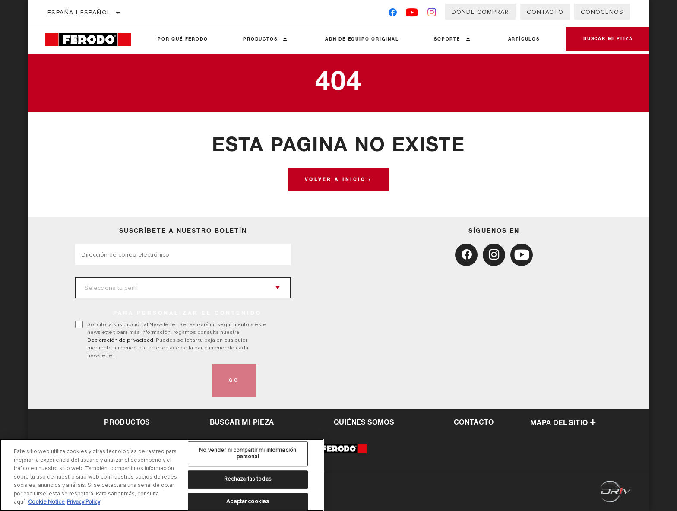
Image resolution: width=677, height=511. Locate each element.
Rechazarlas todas (248, 479)
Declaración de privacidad (120, 339)
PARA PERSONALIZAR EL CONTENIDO (187, 313)
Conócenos (602, 12)
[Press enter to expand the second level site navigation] (285, 39)
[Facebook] (392, 14)
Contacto (545, 12)
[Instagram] (432, 14)
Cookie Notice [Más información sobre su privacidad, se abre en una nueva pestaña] (46, 501)
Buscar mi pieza (608, 39)
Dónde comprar (480, 12)
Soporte (447, 39)
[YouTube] (412, 14)
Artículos (524, 39)
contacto (474, 422)
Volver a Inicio (335, 180)
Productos (260, 39)
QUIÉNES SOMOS (364, 422)
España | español (79, 12)
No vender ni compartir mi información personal (247, 453)
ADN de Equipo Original (362, 39)
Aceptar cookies (247, 501)
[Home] (92, 39)
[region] (162, 475)
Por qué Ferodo (183, 39)
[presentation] (140, 380)
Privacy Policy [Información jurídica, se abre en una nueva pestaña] (83, 501)
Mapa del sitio (563, 422)
